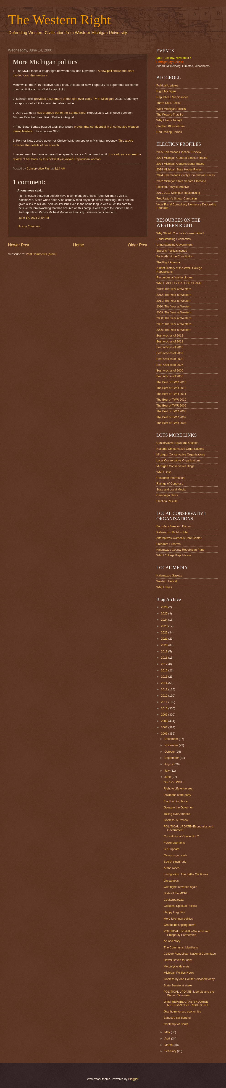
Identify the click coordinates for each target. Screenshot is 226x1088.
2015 (164, 676)
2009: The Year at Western (173, 312)
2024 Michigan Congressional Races (180, 163)
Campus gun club (175, 855)
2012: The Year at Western (173, 294)
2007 (164, 727)
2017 (164, 664)
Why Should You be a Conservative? (180, 233)
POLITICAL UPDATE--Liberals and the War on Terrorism (189, 993)
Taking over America (177, 814)
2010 (164, 708)
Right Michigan (166, 91)
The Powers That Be (169, 114)
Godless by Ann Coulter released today (189, 979)
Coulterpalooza (174, 899)
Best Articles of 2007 (169, 364)
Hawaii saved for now (178, 960)
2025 (164, 613)
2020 (164, 645)
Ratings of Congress (169, 483)
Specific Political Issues (171, 250)
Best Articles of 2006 (169, 370)
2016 (164, 670)
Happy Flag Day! (175, 912)
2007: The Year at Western (173, 324)
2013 (164, 689)
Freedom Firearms (168, 544)
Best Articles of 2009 (169, 353)
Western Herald (166, 581)
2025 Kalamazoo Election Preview (178, 152)
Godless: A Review (176, 820)
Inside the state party (177, 795)
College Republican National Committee (190, 953)
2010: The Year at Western (173, 306)
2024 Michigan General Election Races (181, 157)
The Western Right (59, 19)
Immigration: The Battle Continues (186, 874)
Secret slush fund (175, 861)
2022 (164, 632)
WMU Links (163, 472)
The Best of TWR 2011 (171, 394)
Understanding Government (174, 244)
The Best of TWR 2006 (171, 423)
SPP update (171, 849)
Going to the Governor (178, 807)
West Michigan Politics (171, 108)
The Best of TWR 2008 (171, 411)
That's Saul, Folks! (168, 103)
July (167, 770)
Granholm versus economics (182, 1011)
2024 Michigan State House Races (179, 169)
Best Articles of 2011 (169, 341)
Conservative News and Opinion (177, 442)
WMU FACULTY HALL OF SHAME (179, 283)
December (171, 739)
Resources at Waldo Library (174, 277)
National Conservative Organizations (180, 448)
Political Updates (167, 85)
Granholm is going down (179, 924)
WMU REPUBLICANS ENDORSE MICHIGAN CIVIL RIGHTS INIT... (187, 1003)
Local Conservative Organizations (178, 460)
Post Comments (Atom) (41, 254)
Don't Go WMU (173, 782)
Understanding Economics (173, 239)
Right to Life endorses (178, 788)
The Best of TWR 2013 (171, 382)
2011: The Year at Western (173, 300)
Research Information (170, 477)
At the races (171, 868)
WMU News (164, 587)
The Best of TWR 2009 (171, 405)
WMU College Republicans (174, 555)
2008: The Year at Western (173, 318)
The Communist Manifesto (181, 947)
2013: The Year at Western (173, 289)
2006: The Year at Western (173, 329)
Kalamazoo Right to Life (172, 532)
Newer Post (18, 245)
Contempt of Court (176, 1024)
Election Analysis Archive (172, 187)
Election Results (166, 501)
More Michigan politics (178, 918)
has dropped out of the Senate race (61, 112)
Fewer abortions (174, 842)
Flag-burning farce (175, 801)
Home (78, 245)
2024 (164, 619)
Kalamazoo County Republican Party (180, 549)
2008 (164, 721)
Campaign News (167, 495)
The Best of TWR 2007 (171, 417)
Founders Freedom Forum (173, 526)
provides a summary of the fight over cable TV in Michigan (74, 98)
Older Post (137, 245)
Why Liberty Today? (169, 120)
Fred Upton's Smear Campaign (176, 198)
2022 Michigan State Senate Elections (181, 181)
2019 (164, 651)
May (167, 1032)
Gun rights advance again (180, 887)
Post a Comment (29, 226)
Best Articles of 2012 (169, 335)
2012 (164, 695)
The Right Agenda (168, 262)
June (168, 776)
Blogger (133, 1079)
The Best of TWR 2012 (171, 388)
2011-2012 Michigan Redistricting (178, 192)
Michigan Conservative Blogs (175, 466)
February (170, 1051)
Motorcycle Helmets (176, 966)
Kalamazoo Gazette (169, 575)
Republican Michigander (172, 97)
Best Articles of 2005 (169, 376)
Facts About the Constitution (174, 256)
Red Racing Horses (169, 132)
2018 (164, 657)
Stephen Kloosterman (170, 126)
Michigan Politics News (179, 972)
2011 (164, 702)
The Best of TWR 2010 (171, 399)
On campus (171, 880)
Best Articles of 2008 (169, 359)
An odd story (172, 941)
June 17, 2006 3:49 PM (33, 217)
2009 (164, 714)
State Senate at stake (178, 985)
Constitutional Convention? (181, 836)
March (168, 1045)
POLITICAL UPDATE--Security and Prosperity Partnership (186, 932)
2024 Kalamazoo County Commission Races (185, 175)
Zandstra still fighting (177, 1017)
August (169, 764)
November (171, 745)
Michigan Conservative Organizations (180, 454)
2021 (164, 638)
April (167, 1038)
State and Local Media (171, 489)
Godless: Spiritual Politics (180, 906)
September (172, 757)
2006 (164, 733)
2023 (164, 626)
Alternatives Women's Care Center (179, 538)
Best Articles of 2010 (169, 347)
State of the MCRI (175, 893)
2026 (164, 607)
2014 (164, 683)
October (170, 751)
